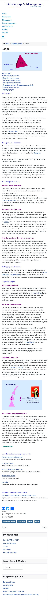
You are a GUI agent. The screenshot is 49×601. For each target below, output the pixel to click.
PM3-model (21, 521)
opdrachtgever (30, 342)
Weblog (4, 29)
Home (4, 14)
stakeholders (37, 293)
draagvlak (37, 153)
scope (37, 521)
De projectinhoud (9, 582)
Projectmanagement (9, 23)
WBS (18, 275)
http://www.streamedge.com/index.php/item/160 (19, 495)
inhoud (30, 521)
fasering (6, 222)
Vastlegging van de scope (10, 87)
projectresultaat (12, 131)
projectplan (12, 367)
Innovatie (5, 482)
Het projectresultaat (8, 476)
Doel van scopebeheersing (12, 80)
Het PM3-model (7, 26)
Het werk (6, 588)
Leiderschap (6, 17)
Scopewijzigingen (8, 90)
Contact (5, 32)
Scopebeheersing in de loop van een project (18, 85)
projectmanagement (9, 521)
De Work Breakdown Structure (12, 469)
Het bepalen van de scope (10, 76)
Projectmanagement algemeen (14, 591)
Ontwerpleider (8, 585)
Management (6, 20)
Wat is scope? (6, 73)
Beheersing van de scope (10, 78)
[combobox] (13, 567)
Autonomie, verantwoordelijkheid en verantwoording (21, 595)
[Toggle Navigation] (3, 37)
